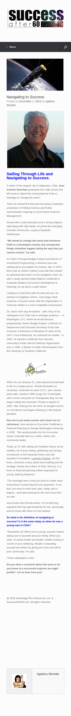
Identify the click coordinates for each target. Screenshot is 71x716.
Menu (11, 47)
